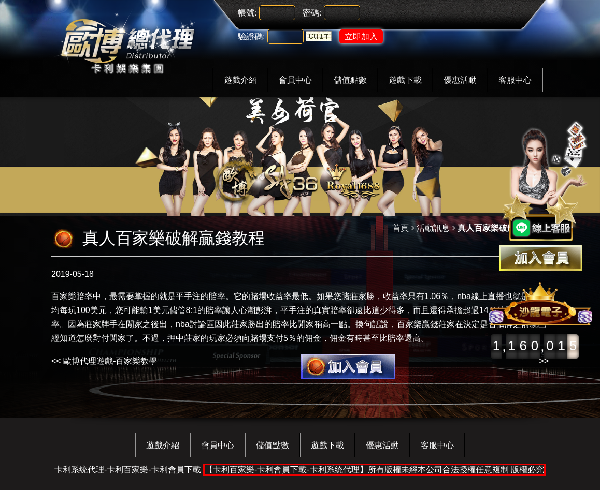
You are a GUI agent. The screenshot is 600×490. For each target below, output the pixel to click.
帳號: (247, 12)
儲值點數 (350, 80)
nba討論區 (195, 324)
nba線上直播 (480, 296)
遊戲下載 (405, 80)
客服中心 (515, 80)
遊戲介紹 (240, 80)
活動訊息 (433, 228)
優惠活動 (460, 80)
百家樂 (63, 296)
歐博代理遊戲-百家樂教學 (110, 361)
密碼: (312, 12)
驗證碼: (251, 36)
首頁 (400, 228)
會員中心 (295, 80)
